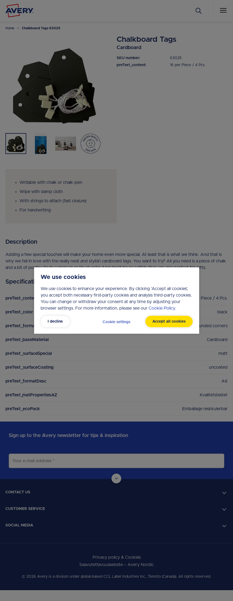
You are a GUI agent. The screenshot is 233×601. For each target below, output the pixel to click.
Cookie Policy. (162, 308)
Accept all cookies (169, 321)
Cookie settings (116, 322)
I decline (55, 321)
